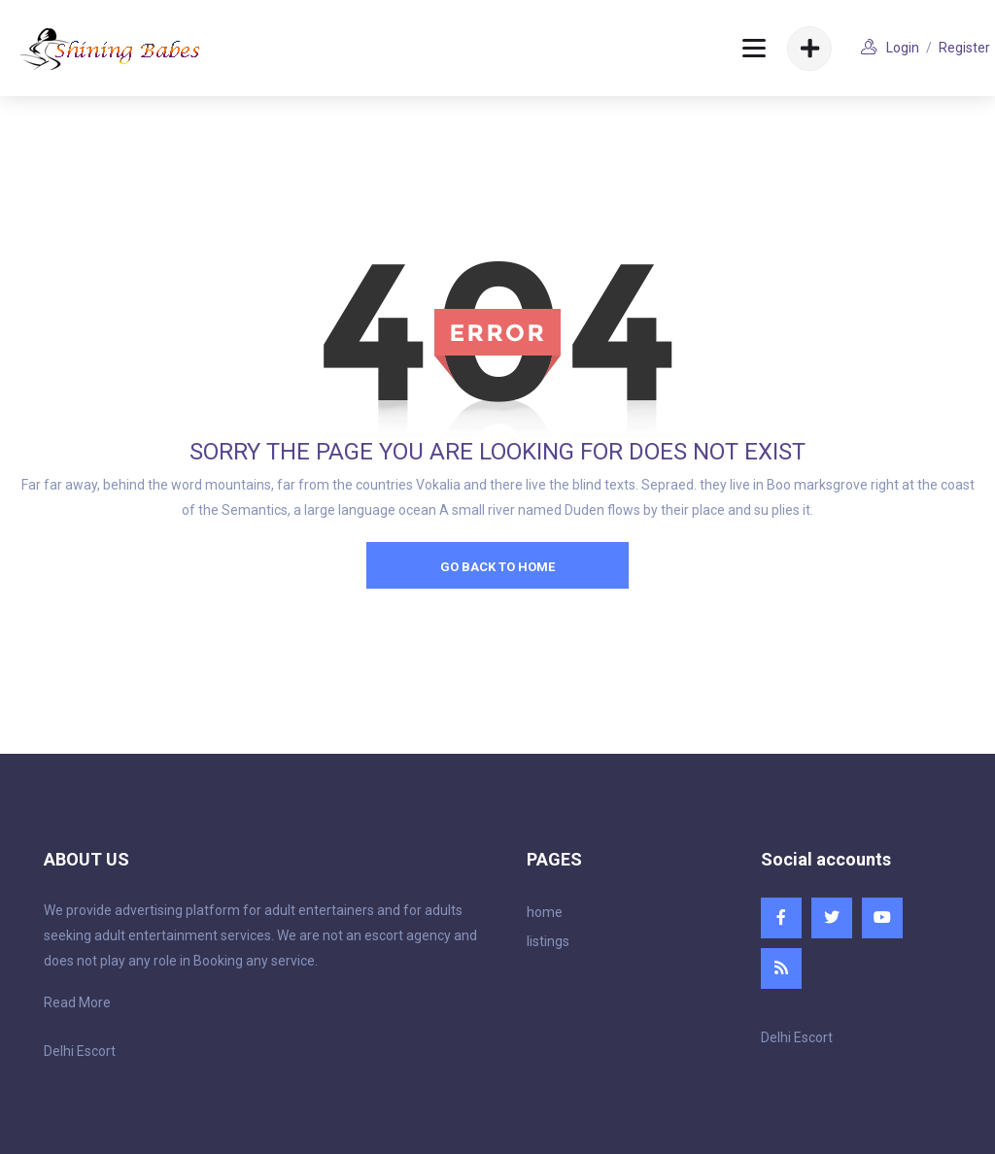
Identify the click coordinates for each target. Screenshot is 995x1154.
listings (548, 941)
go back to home (497, 567)
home (545, 912)
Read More (77, 1002)
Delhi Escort (80, 1051)
